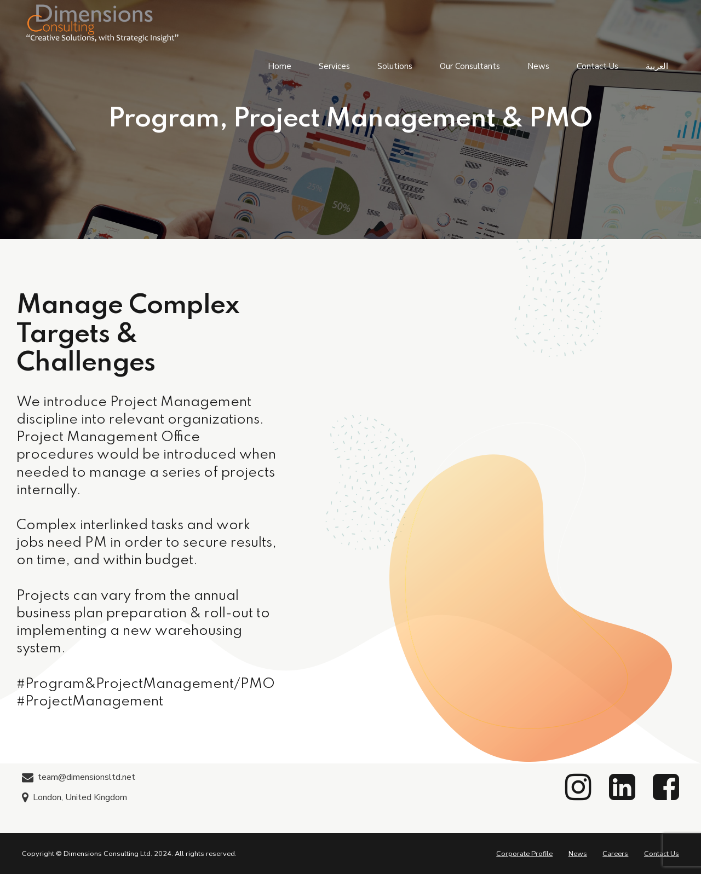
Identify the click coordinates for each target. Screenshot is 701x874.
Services (334, 65)
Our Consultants (470, 65)
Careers (615, 854)
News (538, 65)
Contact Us (597, 65)
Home (279, 65)
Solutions (394, 65)
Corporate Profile (524, 854)
